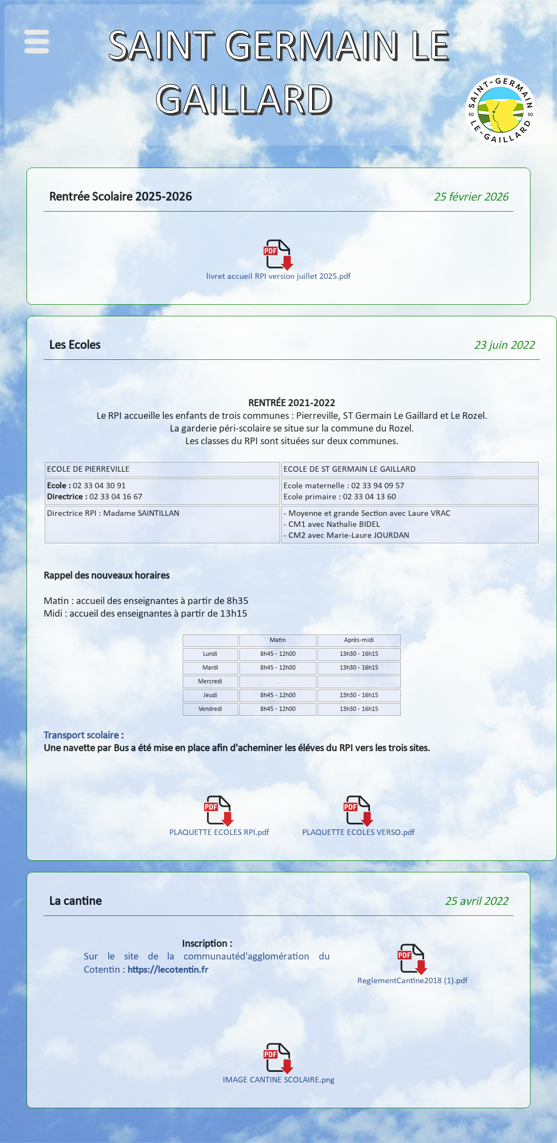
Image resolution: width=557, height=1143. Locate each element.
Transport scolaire (81, 736)
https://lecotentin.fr (167, 970)
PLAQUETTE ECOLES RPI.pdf (219, 829)
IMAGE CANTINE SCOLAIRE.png (279, 1076)
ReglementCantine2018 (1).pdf (412, 977)
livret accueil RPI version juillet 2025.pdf (278, 273)
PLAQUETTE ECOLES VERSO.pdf (358, 829)
